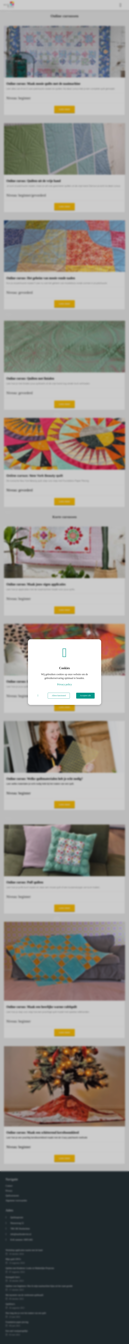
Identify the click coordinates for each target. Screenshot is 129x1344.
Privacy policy (64, 684)
